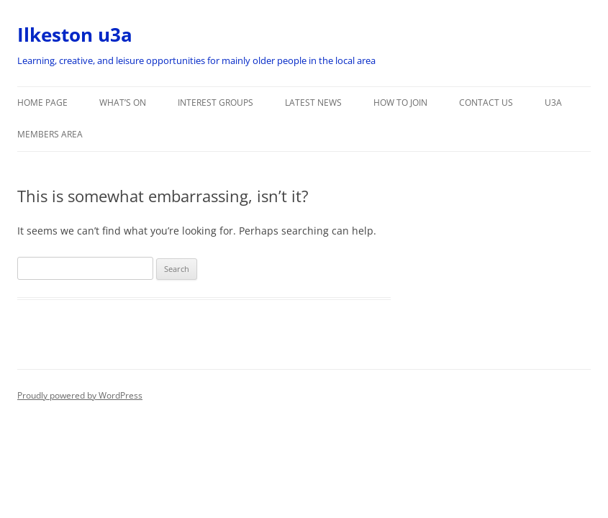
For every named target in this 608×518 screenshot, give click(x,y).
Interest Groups (215, 102)
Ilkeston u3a (74, 34)
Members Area (50, 134)
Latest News (313, 102)
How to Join (400, 102)
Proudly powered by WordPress (79, 395)
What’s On (122, 102)
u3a (553, 102)
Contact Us (486, 102)
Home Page (42, 102)
